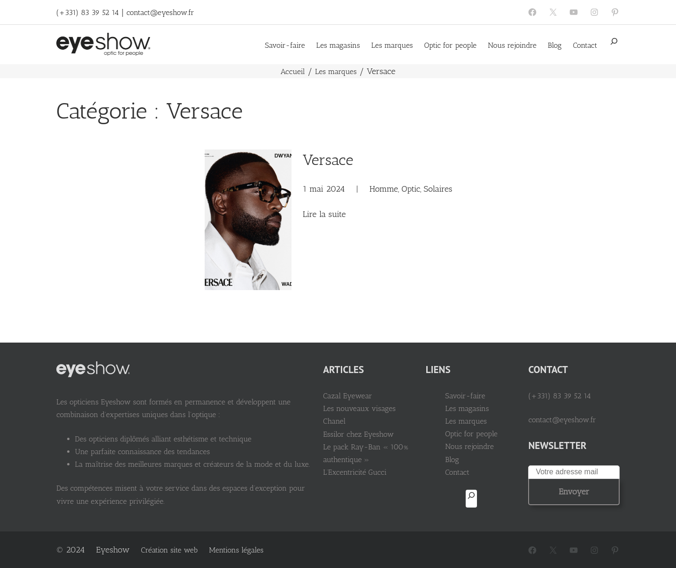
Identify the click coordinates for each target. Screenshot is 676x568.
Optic (409, 188)
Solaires (436, 188)
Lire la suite (322, 214)
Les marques (336, 71)
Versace (326, 159)
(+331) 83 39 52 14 (87, 12)
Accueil (293, 71)
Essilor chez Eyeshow (367, 433)
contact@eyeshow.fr (160, 12)
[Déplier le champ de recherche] (614, 44)
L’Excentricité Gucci (364, 471)
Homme (382, 188)
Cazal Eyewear (356, 395)
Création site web (169, 550)
